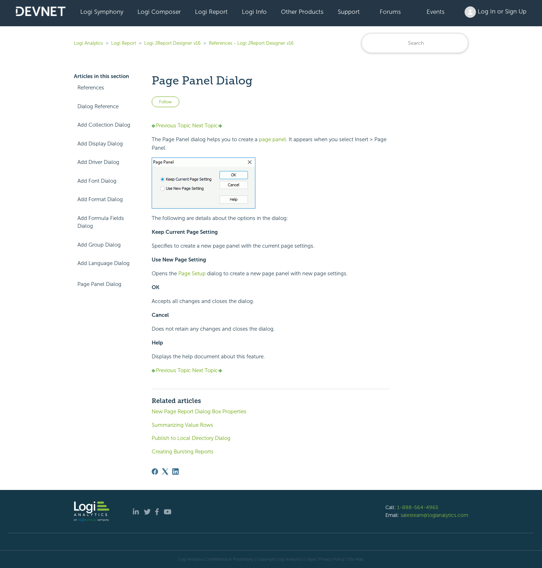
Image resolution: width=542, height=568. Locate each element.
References (90, 87)
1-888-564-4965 (417, 507)
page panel (272, 139)
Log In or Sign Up (495, 12)
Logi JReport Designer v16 (172, 43)
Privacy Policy (332, 559)
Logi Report (211, 11)
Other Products (302, 11)
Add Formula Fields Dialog (100, 222)
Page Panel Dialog (99, 284)
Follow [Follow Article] (165, 101)
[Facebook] (155, 471)
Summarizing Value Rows (182, 425)
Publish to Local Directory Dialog (191, 438)
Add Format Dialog (100, 199)
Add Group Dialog (99, 245)
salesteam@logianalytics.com (434, 515)
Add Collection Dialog (103, 125)
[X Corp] (165, 471)
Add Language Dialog (103, 263)
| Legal (310, 559)
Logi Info (254, 11)
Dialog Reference (98, 106)
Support (349, 11)
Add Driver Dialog (98, 162)
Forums (390, 11)
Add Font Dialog (96, 181)
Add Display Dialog (100, 143)
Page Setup (192, 273)
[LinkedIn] (175, 471)
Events (436, 11)
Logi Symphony (101, 11)
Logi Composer (159, 11)
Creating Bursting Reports (182, 451)
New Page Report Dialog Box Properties (199, 411)
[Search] (415, 43)
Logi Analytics (88, 43)
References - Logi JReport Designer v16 (251, 43)
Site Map (356, 559)
